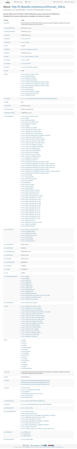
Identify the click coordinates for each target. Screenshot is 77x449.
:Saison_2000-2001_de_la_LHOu (31, 201)
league (6, 56)
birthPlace (7, 38)
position (6, 67)
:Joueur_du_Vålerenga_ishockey (31, 156)
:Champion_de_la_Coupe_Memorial (31, 133)
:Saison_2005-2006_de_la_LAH (30, 210)
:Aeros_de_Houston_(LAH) (29, 74)
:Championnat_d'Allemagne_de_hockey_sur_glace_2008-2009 (38, 163)
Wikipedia (28, 447)
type (5, 340)
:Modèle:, (25, 276)
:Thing (23, 340)
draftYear (7, 53)
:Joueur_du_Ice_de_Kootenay (30, 154)
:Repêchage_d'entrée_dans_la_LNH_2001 (33, 417)
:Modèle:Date (26, 282)
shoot (6, 70)
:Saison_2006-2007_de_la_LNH (30, 214)
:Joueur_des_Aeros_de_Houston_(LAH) (32, 141)
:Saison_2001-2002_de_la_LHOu (31, 203)
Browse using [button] (18, 1)
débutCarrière (8, 255)
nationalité (7, 265)
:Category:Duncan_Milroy (30, 389)
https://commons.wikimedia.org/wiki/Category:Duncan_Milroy (35, 380)
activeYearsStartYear (9, 31)
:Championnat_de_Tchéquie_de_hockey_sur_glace (35, 85)
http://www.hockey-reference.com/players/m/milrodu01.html (35, 384)
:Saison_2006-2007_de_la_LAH (30, 212)
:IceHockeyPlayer (26, 347)
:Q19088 (24, 353)
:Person (23, 341)
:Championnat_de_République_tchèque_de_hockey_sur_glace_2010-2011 (40, 171)
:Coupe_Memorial (27, 176)
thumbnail (7, 98)
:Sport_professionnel (28, 220)
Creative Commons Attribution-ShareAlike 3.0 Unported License (51, 447)
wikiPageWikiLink (9, 116)
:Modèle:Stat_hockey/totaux (29, 299)
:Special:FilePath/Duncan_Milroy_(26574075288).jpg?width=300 (39, 98)
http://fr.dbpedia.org (30, 9)
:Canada (25, 42)
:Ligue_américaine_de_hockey (30, 91)
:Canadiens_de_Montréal (29, 49)
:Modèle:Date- (26, 284)
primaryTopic (8, 439)
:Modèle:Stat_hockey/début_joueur (31, 297)
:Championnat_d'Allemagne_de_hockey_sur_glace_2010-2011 (38, 165)
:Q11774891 (25, 63)
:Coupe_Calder (26, 175)
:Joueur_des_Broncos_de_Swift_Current (32, 142)
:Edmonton (25, 38)
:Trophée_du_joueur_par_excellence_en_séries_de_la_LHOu (37, 428)
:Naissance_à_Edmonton (29, 159)
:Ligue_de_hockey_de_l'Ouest (30, 192)
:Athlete (23, 345)
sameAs (6, 387)
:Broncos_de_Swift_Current (29, 122)
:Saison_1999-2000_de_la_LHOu (31, 199)
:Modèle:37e (26, 280)
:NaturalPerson (25, 360)
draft (6, 45)
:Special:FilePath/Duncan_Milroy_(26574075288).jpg (36, 404)
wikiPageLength (8, 109)
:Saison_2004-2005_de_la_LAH (30, 209)
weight (6, 102)
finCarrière (7, 258)
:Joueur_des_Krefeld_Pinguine (30, 148)
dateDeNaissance (9, 251)
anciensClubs (8, 229)
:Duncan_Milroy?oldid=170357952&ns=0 (33, 400)
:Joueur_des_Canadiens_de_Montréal (32, 146)
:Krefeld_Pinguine (27, 89)
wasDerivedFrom (9, 400)
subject (6, 306)
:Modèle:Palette (27, 285)
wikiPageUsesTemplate (10, 276)
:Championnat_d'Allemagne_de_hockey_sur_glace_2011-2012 (38, 167)
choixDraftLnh (8, 248)
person (13, 9)
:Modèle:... (25, 278)
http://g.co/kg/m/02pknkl (27, 397)
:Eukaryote (24, 364)
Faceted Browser (58, 1)
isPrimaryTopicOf (8, 408)
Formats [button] (28, 1)
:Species (24, 366)
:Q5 (23, 357)
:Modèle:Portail (26, 287)
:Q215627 (25, 355)
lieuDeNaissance (9, 262)
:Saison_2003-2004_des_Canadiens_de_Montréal (35, 421)
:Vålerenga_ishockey (28, 95)
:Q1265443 (25, 391)
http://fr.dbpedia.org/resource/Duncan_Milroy (38, 6)
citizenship (7, 42)
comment (7, 371)
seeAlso (6, 380)
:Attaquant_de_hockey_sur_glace (31, 129)
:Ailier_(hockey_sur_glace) (29, 67)
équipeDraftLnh (9, 302)
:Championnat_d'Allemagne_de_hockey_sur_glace (35, 81)
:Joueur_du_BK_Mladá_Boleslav (31, 150)
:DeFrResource (26, 432)
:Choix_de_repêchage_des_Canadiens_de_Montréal (35, 135)
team (6, 74)
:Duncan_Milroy (25, 387)
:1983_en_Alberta (27, 411)
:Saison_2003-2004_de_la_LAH (30, 207)
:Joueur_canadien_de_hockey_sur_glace (33, 139)
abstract (6, 23)
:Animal (23, 362)
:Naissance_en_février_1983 (30, 158)
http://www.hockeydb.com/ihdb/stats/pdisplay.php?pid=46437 (35, 382)
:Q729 (24, 358)
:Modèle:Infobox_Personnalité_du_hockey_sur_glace (35, 295)
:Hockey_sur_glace (27, 184)
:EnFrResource (25, 434)
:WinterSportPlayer (26, 368)
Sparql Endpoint (69, 1)
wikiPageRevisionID (9, 112)
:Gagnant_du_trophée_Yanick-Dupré (32, 137)
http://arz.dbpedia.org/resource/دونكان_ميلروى (32, 393)
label (6, 377)
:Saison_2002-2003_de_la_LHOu (31, 205)
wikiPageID (7, 105)
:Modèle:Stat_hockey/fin (28, 293)
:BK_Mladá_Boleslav (28, 76)
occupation (7, 63)
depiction (7, 404)
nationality (7, 60)
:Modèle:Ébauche (27, 291)
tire (6, 272)
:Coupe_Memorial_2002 (28, 178)
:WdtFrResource (26, 435)
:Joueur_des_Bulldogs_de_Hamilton (31, 144)
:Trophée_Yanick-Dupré (28, 224)
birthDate (7, 35)
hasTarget (8, 432)
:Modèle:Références (28, 289)
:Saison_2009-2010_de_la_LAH (30, 218)
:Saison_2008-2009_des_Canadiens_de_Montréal (35, 424)
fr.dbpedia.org (48, 9)
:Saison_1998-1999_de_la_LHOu (31, 197)
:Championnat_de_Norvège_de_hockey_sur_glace (35, 83)
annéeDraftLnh (8, 244)
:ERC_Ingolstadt (27, 87)
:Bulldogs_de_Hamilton (28, 78)
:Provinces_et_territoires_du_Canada (32, 195)
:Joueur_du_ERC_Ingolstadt (30, 152)
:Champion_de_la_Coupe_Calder (31, 131)
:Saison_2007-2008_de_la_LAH (30, 216)
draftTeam (7, 49)
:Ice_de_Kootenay (27, 186)
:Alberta (25, 118)
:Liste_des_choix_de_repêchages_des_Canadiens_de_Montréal (38, 415)
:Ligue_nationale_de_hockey (30, 56)
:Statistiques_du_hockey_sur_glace (31, 222)
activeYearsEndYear (9, 28)
